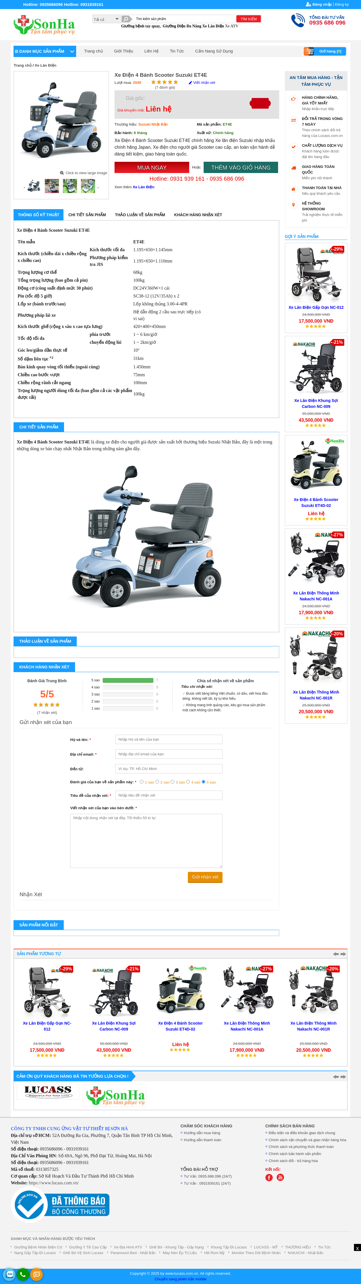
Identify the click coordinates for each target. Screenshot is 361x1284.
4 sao (196, 782)
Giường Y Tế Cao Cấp (88, 1247)
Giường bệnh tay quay (140, 26)
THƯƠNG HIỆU (298, 1247)
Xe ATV (232, 26)
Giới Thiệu (123, 51)
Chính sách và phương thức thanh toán (301, 1147)
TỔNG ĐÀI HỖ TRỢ (199, 1169)
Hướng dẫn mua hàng (202, 1133)
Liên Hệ (151, 51)
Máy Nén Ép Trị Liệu (180, 1253)
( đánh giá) (165, 87)
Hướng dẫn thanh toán (202, 1140)
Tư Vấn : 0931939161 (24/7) (207, 1183)
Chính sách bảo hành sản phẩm (295, 1154)
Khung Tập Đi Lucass (229, 1247)
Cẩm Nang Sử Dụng (214, 51)
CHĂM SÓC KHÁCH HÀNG (206, 1126)
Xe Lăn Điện (213, 26)
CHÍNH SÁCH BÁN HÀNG (290, 1126)
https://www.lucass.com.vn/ (54, 1182)
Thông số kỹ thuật (38, 215)
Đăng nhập (322, 4)
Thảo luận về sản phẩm (140, 215)
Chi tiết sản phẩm (87, 215)
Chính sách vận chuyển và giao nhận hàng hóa (307, 1140)
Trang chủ (93, 51)
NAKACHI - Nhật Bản (305, 1253)
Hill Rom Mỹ (214, 1253)
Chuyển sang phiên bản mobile (180, 1279)
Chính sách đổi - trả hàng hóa (293, 1161)
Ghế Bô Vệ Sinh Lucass (83, 1253)
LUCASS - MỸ (266, 1247)
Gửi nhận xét (205, 876)
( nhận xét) (47, 712)
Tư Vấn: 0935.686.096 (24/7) (208, 1176)
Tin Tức (177, 51)
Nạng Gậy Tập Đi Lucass (35, 1253)
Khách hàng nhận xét (198, 215)
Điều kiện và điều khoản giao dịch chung (302, 1133)
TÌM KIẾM (249, 19)
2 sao (165, 782)
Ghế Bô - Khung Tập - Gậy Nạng (176, 1247)
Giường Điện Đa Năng (182, 26)
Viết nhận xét (202, 82)
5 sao (211, 782)
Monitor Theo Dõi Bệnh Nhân (256, 1253)
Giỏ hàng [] (323, 51)
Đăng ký (342, 4)
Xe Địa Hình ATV (128, 1247)
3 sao (180, 782)
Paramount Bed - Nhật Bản (133, 1253)
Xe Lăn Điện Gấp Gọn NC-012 (316, 307)
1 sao (149, 782)
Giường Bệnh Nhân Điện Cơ (38, 1247)
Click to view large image (86, 173)
